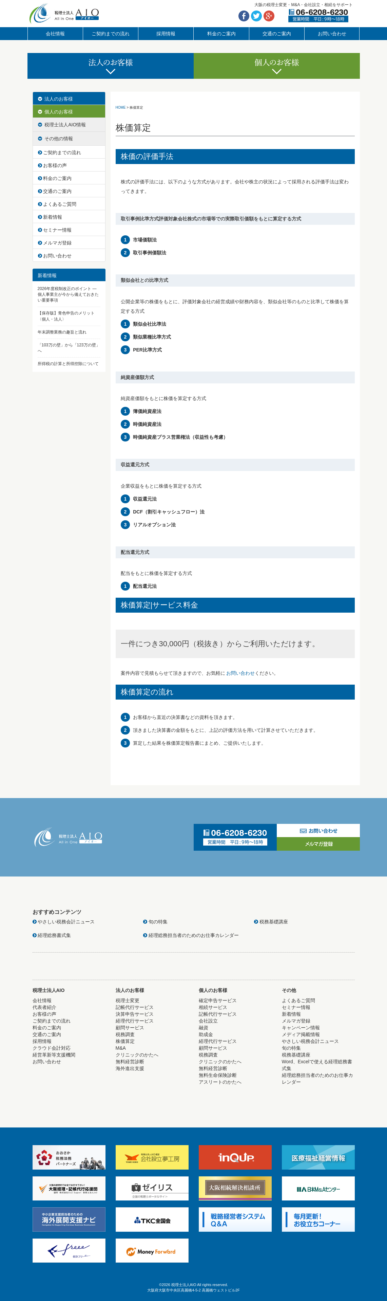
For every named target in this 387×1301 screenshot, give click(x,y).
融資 (203, 1027)
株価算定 (125, 1041)
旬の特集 (155, 921)
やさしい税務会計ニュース (64, 921)
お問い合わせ (332, 33)
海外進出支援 (130, 1068)
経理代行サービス (135, 1021)
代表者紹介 (44, 1007)
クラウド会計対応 (52, 1048)
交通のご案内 (277, 33)
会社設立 (208, 1021)
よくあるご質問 (57, 204)
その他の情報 (55, 138)
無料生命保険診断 (218, 1075)
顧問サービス (130, 1027)
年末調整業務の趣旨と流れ (62, 332)
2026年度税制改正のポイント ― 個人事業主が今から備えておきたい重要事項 (68, 294)
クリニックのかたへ (137, 1055)
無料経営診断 (130, 1061)
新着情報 (50, 217)
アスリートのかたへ (220, 1082)
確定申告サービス (218, 1000)
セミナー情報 (55, 230)
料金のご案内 (221, 33)
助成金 (206, 1034)
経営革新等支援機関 (54, 1055)
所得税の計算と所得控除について (68, 363)
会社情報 (55, 33)
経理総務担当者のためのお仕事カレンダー (191, 935)
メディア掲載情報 (301, 1034)
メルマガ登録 (55, 243)
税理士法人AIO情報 (62, 124)
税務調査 (125, 1034)
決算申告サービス (135, 1014)
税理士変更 (127, 1000)
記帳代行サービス (135, 1007)
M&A (121, 1048)
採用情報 (165, 33)
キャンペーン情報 (301, 1027)
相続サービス (213, 1007)
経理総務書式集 (52, 935)
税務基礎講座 (271, 921)
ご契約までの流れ (111, 33)
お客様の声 (52, 165)
